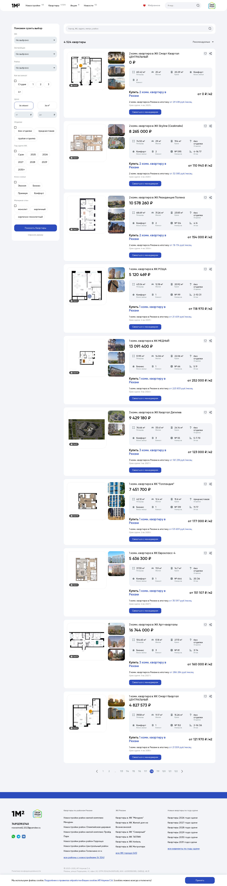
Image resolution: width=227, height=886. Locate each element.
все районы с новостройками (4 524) (84, 865)
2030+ (21, 169)
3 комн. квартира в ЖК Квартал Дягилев (156, 416)
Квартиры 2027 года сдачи (182, 830)
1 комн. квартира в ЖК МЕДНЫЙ (150, 343)
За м (47, 105)
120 (164, 779)
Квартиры (58, 5)
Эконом (22, 185)
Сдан (21, 154)
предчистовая (46, 131)
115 (133, 779)
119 (158, 779)
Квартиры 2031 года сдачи (182, 850)
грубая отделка (26, 138)
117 (145, 779)
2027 (20, 162)
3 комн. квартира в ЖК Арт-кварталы (154, 630)
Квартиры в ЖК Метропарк (130, 854)
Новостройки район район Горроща (83, 849)
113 (120, 779)
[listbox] (35, 40)
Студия (22, 84)
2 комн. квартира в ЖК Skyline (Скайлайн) (157, 126)
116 (139, 779)
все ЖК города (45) (126, 860)
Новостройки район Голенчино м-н (83, 858)
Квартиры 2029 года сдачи (183, 840)
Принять (200, 880)
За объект (23, 105)
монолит (22, 209)
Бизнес (36, 185)
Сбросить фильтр (35, 235)
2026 (45, 154)
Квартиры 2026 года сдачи (183, 825)
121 (171, 779)
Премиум (23, 193)
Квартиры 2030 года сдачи (183, 845)
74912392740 (20, 832)
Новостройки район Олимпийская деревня (87, 834)
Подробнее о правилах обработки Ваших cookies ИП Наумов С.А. (80, 880)
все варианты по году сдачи (184, 856)
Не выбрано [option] (22, 40)
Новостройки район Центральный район (86, 853)
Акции (75, 5)
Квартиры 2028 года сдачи (182, 835)
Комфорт (39, 193)
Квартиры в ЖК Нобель (128, 849)
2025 (33, 154)
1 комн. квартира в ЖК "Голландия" (152, 488)
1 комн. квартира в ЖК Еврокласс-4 (153, 558)
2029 (44, 162)
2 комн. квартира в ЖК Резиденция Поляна (158, 199)
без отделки (25, 131)
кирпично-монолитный (30, 217)
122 (177, 779)
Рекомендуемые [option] (201, 42)
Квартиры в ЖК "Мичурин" (130, 825)
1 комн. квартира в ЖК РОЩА (148, 271)
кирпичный (40, 209)
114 (126, 779)
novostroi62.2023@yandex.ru (27, 836)
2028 (32, 162)
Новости (91, 5)
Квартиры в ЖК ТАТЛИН (128, 844)
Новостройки (35, 5)
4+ (19, 92)
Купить (148, 94)
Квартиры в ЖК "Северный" (131, 839)
